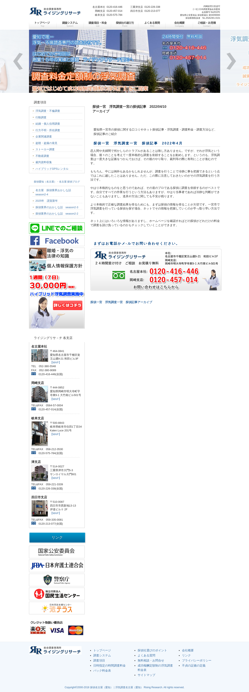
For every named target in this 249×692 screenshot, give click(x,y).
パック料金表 (102, 670)
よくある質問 (152, 25)
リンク (186, 655)
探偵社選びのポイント (152, 650)
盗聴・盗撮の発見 (46, 143)
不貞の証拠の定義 (194, 665)
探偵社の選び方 (124, 25)
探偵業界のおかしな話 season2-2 (57, 213)
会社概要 (179, 25)
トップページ (42, 25)
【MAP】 (55, 362)
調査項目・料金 (97, 25)
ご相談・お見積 (206, 25)
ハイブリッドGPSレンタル (52, 168)
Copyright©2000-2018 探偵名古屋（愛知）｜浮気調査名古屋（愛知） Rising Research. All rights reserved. (124, 687)
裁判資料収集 (44, 162)
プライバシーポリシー (196, 660)
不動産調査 (42, 155)
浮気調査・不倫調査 (48, 110)
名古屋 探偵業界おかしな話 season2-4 (55, 192)
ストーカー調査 (45, 149)
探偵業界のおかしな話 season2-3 (57, 207)
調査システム (70, 25)
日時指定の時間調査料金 (109, 665)
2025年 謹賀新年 (47, 200)
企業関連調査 (44, 136)
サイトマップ (146, 675)
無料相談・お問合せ (151, 660)
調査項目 (99, 660)
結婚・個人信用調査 (48, 123)
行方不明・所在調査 (48, 130)
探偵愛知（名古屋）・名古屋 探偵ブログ (57, 181)
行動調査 (41, 117)
